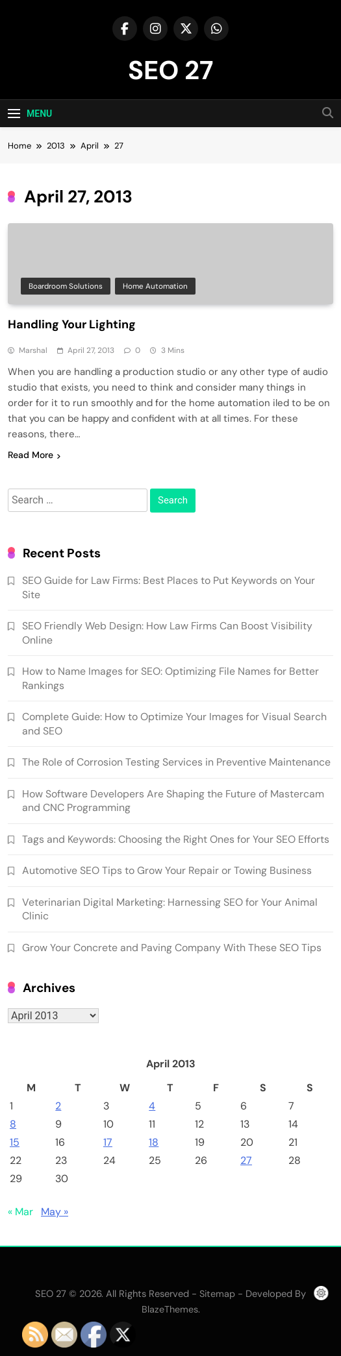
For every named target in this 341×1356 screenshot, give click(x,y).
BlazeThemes (170, 1309)
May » (54, 1211)
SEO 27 (170, 70)
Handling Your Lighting (72, 324)
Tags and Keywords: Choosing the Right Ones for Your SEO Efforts (175, 839)
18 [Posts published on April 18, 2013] (153, 1142)
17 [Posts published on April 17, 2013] (107, 1142)
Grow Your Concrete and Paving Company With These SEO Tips (172, 947)
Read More (34, 455)
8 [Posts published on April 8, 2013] (13, 1124)
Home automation (155, 286)
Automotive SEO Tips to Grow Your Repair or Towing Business (167, 870)
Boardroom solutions (66, 286)
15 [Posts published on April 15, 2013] (14, 1142)
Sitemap (217, 1294)
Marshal (33, 350)
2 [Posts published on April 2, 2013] (58, 1106)
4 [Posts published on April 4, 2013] (152, 1106)
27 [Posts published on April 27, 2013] (246, 1160)
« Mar (20, 1211)
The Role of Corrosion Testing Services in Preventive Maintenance (176, 762)
